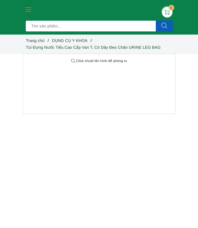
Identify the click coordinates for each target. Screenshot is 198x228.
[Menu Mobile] (28, 9)
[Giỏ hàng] (167, 12)
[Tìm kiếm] (164, 26)
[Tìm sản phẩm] (90, 26)
